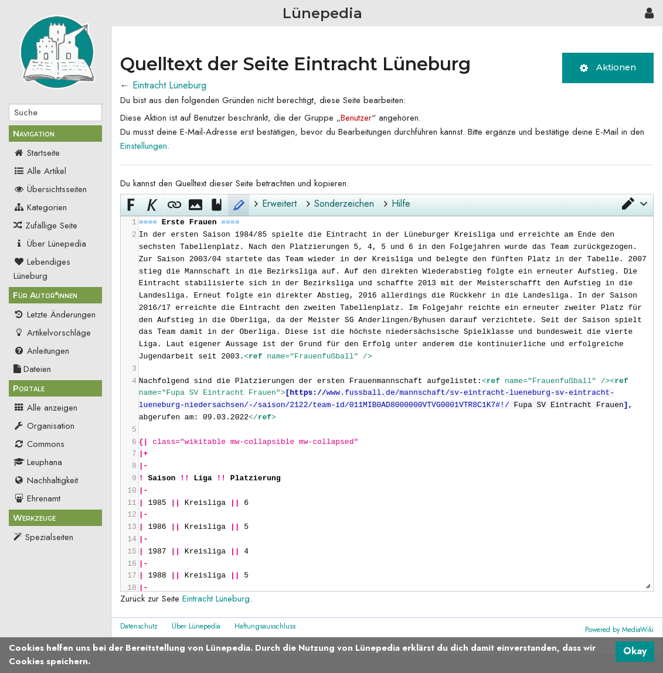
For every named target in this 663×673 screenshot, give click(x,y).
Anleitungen (41, 350)
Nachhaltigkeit (45, 480)
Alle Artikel (39, 171)
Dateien (32, 369)
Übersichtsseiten (50, 189)
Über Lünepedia (49, 243)
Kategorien (40, 207)
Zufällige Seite (51, 225)
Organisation (43, 425)
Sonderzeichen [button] (344, 203)
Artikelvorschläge (52, 332)
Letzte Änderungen (54, 314)
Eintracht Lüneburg (169, 85)
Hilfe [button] (401, 203)
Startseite (36, 152)
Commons (38, 444)
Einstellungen (143, 145)
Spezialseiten (49, 537)
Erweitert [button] (279, 203)
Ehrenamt (36, 498)
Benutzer (356, 117)
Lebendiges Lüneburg (41, 268)
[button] (633, 203)
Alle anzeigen (45, 407)
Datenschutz (139, 626)
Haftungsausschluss (264, 626)
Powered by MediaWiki (619, 629)
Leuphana (37, 462)
